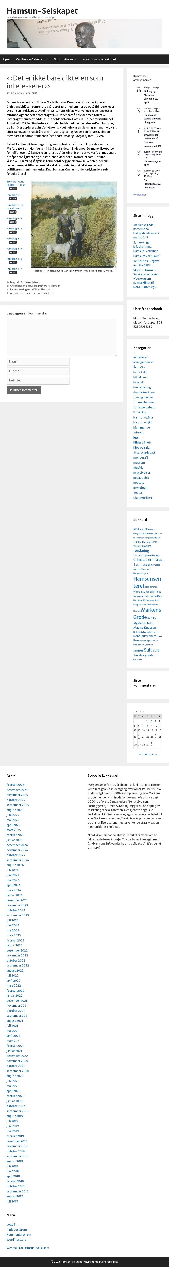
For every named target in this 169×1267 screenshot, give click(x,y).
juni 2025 (13, 815)
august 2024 (15, 865)
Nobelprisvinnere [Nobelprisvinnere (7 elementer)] (144, 636)
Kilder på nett (142, 442)
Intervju (138, 432)
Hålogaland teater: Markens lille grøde (152, 119)
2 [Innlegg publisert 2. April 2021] (151, 721)
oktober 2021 (16, 1011)
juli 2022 (13, 975)
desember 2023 (17, 900)
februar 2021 (15, 1046)
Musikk (138, 468)
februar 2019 (15, 1136)
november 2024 (17, 850)
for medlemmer (144, 402)
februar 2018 (15, 1181)
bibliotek (139, 372)
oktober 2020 (16, 1066)
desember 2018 (17, 1141)
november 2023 (17, 905)
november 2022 (17, 955)
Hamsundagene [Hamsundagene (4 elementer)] (140, 573)
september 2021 (18, 1016)
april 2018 (13, 1176)
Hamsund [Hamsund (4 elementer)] (145, 569)
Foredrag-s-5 (14, 248)
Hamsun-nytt (142, 422)
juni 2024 (13, 875)
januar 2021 (14, 1051)
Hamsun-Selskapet (42, 11)
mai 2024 (13, 880)
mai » (153, 754)
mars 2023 (14, 935)
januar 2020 (15, 1101)
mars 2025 (14, 830)
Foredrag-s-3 (14, 228)
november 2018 (17, 1146)
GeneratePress (109, 1261)
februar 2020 (15, 1096)
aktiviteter (140, 357)
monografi (140, 457)
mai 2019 (13, 1131)
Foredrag (37, 285)
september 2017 (17, 1191)
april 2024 (14, 885)
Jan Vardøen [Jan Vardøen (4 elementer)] (139, 596)
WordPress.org (17, 1239)
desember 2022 (17, 950)
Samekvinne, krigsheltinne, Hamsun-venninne (145, 247)
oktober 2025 (16, 800)
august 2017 (15, 1196)
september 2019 (18, 1111)
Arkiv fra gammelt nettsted (99, 59)
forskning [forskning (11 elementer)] (141, 551)
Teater (137, 493)
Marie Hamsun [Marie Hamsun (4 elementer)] (146, 604)
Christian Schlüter (20, 285)
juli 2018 (12, 1166)
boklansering (142, 387)
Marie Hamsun (52, 285)
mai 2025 (13, 820)
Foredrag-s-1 (14, 195)
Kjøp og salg (141, 447)
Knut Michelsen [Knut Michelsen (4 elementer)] (145, 600)
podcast (138, 482)
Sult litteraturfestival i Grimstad (152, 184)
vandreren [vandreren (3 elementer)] (137, 660)
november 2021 (17, 1005)
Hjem (6, 59)
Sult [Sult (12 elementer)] (155, 650)
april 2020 (13, 1091)
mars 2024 (14, 890)
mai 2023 (13, 930)
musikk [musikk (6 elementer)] (151, 618)
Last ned (12, 188)
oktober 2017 (16, 1186)
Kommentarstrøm (19, 1234)
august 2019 (15, 1116)
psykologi (140, 488)
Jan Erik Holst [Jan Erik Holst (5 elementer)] (153, 591)
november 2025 (17, 795)
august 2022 (15, 970)
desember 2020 (17, 1056)
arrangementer (143, 362)
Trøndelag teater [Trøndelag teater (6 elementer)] (144, 655)
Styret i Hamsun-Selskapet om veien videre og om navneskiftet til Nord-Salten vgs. (146, 278)
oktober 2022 (16, 960)
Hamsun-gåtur (143, 417)
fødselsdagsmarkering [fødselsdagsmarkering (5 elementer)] (146, 555)
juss (135, 437)
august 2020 (15, 1076)
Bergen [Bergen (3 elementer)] (148, 538)
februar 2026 (15, 785)
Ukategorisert (142, 498)
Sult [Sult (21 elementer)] (148, 650)
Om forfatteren (67, 59)
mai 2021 (13, 1031)
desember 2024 (17, 845)
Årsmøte (139, 367)
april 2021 (13, 1036)
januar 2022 (15, 995)
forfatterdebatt (30, 282)
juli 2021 (12, 1026)
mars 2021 (13, 1041)
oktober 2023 (16, 910)
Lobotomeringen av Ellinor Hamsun (30, 289)
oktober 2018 (16, 1151)
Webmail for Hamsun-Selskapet (28, 1248)
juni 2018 (13, 1171)
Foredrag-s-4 (14, 238)
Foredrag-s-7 (14, 269)
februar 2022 (15, 991)
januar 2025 (14, 840)
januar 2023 (14, 945)
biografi (14, 282)
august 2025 (15, 810)
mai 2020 (13, 1086)
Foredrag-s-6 (14, 259)
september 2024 (18, 860)
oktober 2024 (16, 855)
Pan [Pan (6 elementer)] (135, 640)
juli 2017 (12, 1201)
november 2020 (17, 1061)
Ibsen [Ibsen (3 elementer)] (143, 592)
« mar (143, 754)
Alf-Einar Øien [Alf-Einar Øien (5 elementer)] (141, 529)
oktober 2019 (16, 1106)
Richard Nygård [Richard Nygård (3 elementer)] (145, 641)
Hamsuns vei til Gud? (147, 256)
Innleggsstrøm (17, 1229)
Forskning (139, 412)
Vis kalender (139, 194)
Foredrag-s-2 (14, 218)
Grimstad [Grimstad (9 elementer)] (140, 560)
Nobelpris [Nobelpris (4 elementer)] (138, 632)
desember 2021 (17, 1001)
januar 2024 (15, 895)
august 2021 (15, 1021)
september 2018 (18, 1156)
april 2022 (13, 980)
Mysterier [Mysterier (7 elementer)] (140, 623)
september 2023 (18, 915)
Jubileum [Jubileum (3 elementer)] (149, 596)
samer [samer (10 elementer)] (138, 650)
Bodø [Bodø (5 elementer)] (154, 537)
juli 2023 (12, 920)
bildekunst (140, 377)
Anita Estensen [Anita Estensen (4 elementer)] (149, 533)
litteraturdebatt (144, 452)
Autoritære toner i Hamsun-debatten (31, 293)
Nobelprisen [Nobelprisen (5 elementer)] (150, 632)
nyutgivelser (141, 472)
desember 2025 (17, 790)
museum (139, 462)
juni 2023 (13, 925)
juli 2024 (13, 870)
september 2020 (18, 1071)
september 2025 (18, 805)
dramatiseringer (144, 392)
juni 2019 (13, 1126)
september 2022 (18, 965)
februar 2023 (15, 940)
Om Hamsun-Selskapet (33, 59)
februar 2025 (15, 835)
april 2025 (13, 825)
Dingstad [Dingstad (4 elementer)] (146, 542)
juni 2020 (13, 1081)
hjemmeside (141, 427)
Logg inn (12, 1224)
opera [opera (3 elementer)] (159, 636)
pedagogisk (141, 478)
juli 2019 (12, 1121)
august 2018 (15, 1161)
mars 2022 (14, 985)
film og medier (143, 397)
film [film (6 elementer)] (148, 546)
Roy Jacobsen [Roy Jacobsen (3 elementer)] (147, 645)
